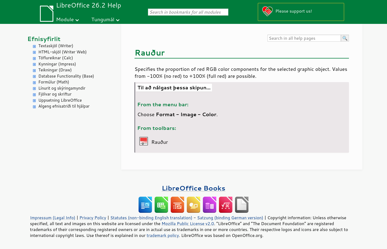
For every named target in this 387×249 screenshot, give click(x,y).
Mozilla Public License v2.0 (188, 223)
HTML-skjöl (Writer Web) (62, 52)
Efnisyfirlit (43, 39)
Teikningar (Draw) (55, 70)
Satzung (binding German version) (230, 218)
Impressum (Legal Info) (52, 218)
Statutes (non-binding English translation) (151, 218)
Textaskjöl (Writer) (55, 46)
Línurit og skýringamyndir (61, 88)
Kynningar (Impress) (57, 64)
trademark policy (163, 235)
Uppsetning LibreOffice (60, 100)
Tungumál (102, 19)
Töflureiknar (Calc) (55, 58)
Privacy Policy (92, 218)
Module (65, 19)
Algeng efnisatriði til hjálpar (64, 106)
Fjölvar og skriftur (55, 94)
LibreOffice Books (193, 188)
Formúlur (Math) (53, 82)
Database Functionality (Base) (66, 76)
